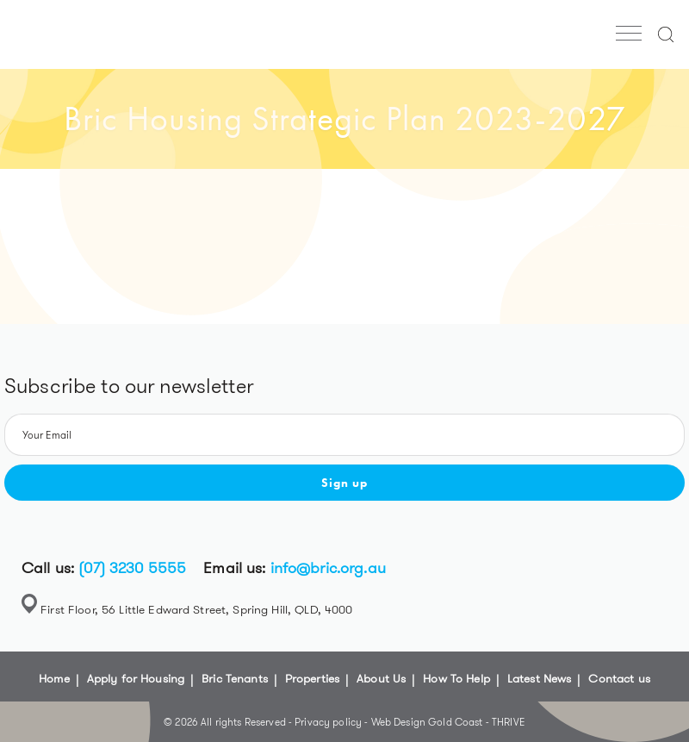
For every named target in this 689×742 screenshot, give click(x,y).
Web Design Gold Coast (427, 721)
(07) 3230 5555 (132, 568)
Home (54, 678)
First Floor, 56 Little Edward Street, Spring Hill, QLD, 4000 (196, 609)
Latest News (539, 678)
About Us (381, 678)
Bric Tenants (235, 678)
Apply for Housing (135, 678)
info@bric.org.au (328, 568)
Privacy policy (329, 721)
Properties (312, 678)
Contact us (618, 678)
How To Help (456, 678)
